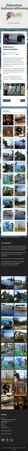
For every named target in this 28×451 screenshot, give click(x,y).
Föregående (7, 100)
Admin (6, 52)
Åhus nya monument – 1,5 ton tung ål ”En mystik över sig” (13, 79)
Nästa (22, 100)
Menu (2, 3)
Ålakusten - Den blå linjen (10, 54)
